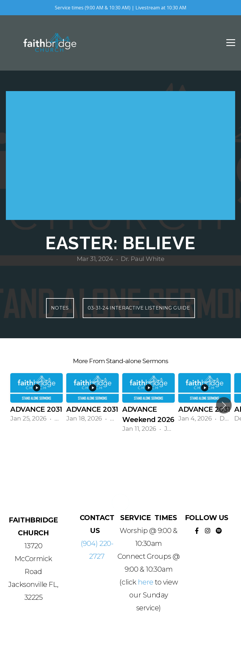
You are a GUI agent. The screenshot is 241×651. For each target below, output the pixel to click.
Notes (60, 308)
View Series (120, 456)
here (145, 582)
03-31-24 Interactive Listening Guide (139, 308)
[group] (36, 400)
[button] (224, 405)
